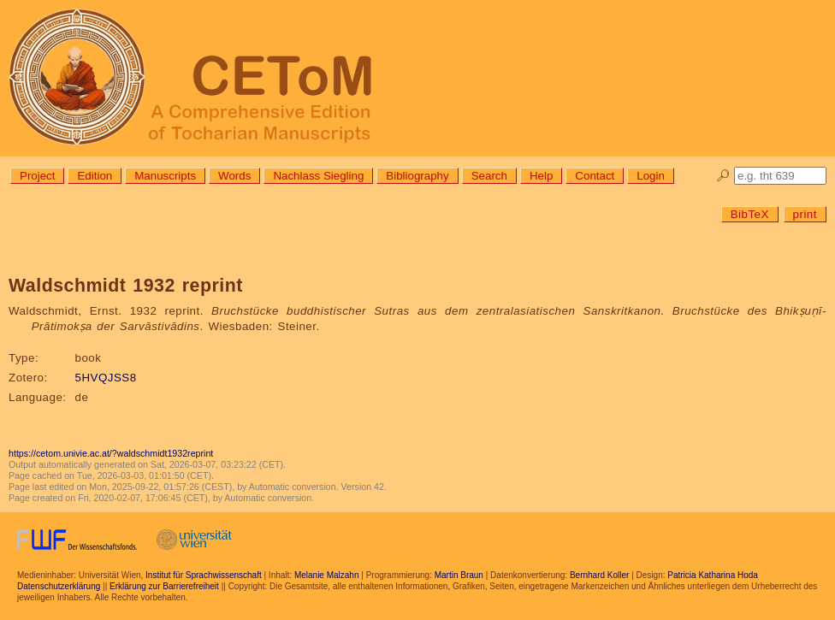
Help (541, 175)
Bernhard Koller (599, 575)
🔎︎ (723, 175)
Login (651, 175)
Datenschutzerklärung (58, 586)
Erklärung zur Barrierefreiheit (164, 586)
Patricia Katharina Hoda (712, 575)
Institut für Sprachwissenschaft (203, 575)
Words (234, 175)
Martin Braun (459, 575)
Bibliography (417, 175)
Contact (594, 175)
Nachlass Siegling (318, 175)
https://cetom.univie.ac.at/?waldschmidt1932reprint (111, 453)
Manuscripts (165, 175)
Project (37, 175)
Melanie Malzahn (326, 575)
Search (489, 175)
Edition (94, 175)
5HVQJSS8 (106, 377)
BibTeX (750, 214)
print (805, 214)
